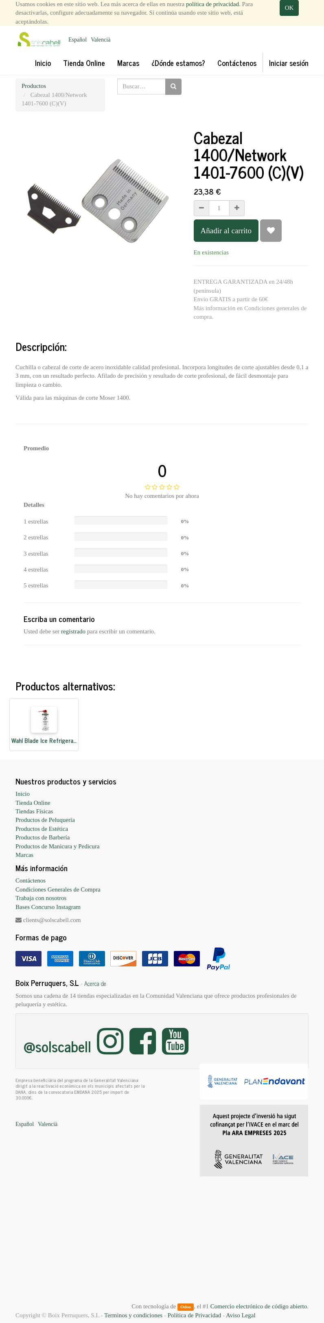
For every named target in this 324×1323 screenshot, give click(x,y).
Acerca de (95, 983)
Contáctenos (30, 880)
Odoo (185, 1306)
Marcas (24, 855)
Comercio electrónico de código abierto (258, 1306)
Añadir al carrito (226, 230)
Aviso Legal (241, 1315)
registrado (73, 631)
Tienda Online (32, 802)
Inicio (22, 794)
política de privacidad (212, 4)
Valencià (100, 40)
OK (289, 7)
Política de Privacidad (194, 1315)
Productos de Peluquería (45, 820)
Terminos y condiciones (133, 1315)
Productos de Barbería (42, 837)
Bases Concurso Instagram (48, 907)
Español (77, 40)
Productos (34, 86)
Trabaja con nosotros (40, 898)
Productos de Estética (41, 829)
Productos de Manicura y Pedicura (57, 846)
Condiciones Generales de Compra (58, 889)
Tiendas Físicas (34, 811)
